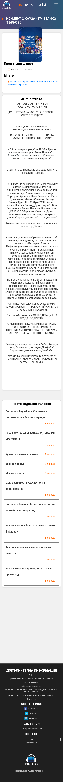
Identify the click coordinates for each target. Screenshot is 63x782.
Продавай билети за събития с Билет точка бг (31, 679)
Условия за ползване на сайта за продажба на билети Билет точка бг (31, 691)
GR (32, 4)
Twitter (30, 713)
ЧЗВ (31, 675)
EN (26, 4)
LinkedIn (30, 718)
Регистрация (31, 743)
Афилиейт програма (31, 686)
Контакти (31, 699)
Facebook (31, 708)
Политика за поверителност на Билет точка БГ (31, 695)
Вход (31, 740)
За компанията (31, 682)
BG (21, 4)
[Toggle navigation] (56, 5)
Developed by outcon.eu (31, 729)
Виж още (50, 423)
